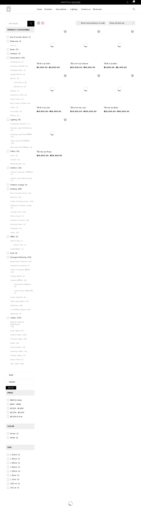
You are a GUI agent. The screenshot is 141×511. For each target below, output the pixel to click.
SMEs (12, 237)
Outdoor (13, 168)
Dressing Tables (16, 351)
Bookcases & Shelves (18, 261)
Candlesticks (15, 62)
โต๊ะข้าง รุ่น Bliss (110, 63)
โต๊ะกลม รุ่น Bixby (111, 108)
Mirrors (13, 78)
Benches (13, 197)
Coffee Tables (16, 335)
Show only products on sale (92, 23)
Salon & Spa (15, 241)
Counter (13, 160)
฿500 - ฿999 (15, 404)
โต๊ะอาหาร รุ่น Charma (79, 63)
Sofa (12, 253)
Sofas (12, 232)
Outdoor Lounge (17, 185)
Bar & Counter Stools (19, 37)
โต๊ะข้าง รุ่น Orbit (43, 63)
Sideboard (14, 305)
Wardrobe (14, 314)
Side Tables (15, 364)
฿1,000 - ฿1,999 (17, 408)
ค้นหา (30, 23)
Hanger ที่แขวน (16, 74)
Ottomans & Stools (17, 220)
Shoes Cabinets (16, 297)
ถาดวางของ (14, 111)
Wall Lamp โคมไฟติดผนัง (19, 147)
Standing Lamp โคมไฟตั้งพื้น (21, 134)
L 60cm (13, 475)
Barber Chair (18, 245)
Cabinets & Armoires (18, 265)
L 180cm (13, 467)
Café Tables (15, 331)
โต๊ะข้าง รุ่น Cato (43, 108)
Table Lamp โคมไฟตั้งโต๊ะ (20, 141)
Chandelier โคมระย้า (18, 124)
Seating (13, 189)
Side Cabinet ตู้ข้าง (17, 301)
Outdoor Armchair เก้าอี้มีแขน (21, 172)
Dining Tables (15, 347)
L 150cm (13, 459)
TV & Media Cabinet (18, 309)
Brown (13, 434)
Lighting (13, 120)
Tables (13, 318)
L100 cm (13, 484)
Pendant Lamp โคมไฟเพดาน (21, 128)
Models (13, 91)
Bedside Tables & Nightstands (17, 323)
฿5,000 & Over (16, 417)
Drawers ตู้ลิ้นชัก (16, 280)
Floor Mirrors (19, 82)
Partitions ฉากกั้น (17, 95)
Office (13, 151)
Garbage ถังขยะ (16, 70)
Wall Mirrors (18, 86)
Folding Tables (16, 355)
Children (13, 54)
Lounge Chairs (16, 212)
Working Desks (16, 164)
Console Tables (16, 339)
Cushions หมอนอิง (17, 66)
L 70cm (13, 479)
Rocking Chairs (16, 224)
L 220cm (13, 471)
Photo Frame (15, 99)
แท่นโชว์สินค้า (15, 249)
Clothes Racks (16, 276)
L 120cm (13, 455)
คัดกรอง (11, 388)
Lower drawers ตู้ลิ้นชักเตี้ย (23, 291)
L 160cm (13, 463)
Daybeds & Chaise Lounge (20, 205)
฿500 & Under (16, 400)
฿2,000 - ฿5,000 (17, 412)
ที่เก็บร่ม (13, 115)
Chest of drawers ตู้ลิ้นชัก (20, 270)
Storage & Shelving (18, 257)
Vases (12, 107)
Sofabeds (14, 228)
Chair (12, 155)
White (12, 438)
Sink (12, 45)
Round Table (15, 359)
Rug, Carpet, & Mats (18, 103)
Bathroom (14, 41)
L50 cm (13, 488)
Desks (12, 343)
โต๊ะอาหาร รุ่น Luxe (78, 108)
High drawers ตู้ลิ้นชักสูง (22, 284)
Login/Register (127, 2)
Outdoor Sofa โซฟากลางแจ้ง (21, 178)
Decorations (15, 58)
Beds (12, 49)
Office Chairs (15, 216)
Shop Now (76, 2)
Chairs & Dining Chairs (19, 201)
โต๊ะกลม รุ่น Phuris (44, 152)
